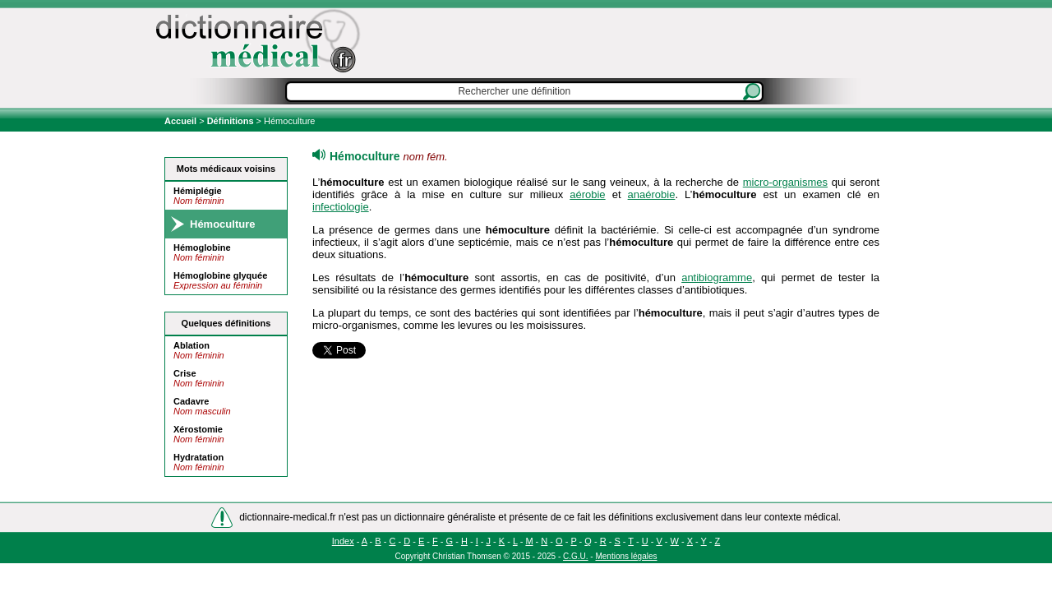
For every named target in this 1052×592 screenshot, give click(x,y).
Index (343, 541)
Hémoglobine (202, 247)
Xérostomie (198, 429)
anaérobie (652, 194)
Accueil (181, 121)
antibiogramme (716, 277)
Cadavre (191, 401)
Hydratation (198, 457)
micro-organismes (785, 182)
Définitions (230, 121)
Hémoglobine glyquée (220, 275)
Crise (184, 373)
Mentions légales (626, 556)
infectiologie (340, 207)
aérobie (587, 194)
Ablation (191, 345)
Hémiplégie (197, 191)
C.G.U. (575, 556)
